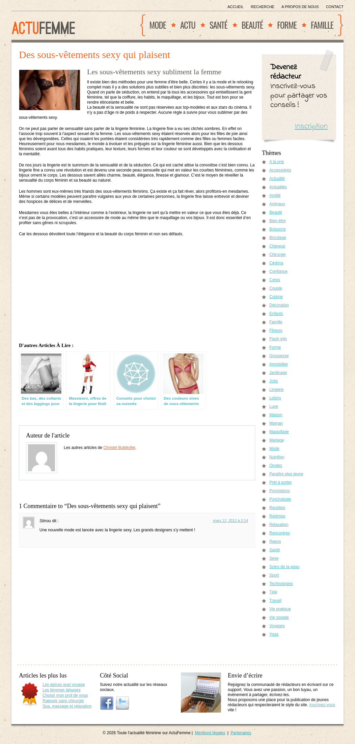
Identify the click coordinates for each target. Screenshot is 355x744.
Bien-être (277, 220)
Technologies (281, 583)
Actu (187, 25)
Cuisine (276, 296)
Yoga (273, 634)
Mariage (276, 440)
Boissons (277, 229)
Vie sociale (279, 617)
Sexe (273, 558)
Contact (335, 7)
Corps (274, 279)
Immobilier (278, 364)
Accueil (235, 7)
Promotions (279, 490)
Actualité (277, 178)
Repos (275, 541)
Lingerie (276, 389)
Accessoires (280, 170)
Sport (274, 575)
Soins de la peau (284, 566)
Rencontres (279, 533)
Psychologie (280, 499)
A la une (276, 161)
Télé (273, 592)
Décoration (279, 305)
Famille (322, 25)
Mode (157, 25)
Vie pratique (280, 609)
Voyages (277, 625)
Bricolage (277, 237)
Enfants (276, 313)
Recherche (262, 7)
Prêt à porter (280, 482)
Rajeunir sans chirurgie (63, 700)
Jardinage (278, 372)
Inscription (311, 126)
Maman (276, 423)
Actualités (278, 187)
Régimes (277, 516)
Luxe (273, 406)
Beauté (252, 25)
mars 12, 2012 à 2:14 (230, 521)
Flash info (278, 339)
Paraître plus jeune (286, 474)
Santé (218, 25)
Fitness (275, 330)
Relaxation (279, 524)
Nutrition (276, 457)
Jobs (273, 381)
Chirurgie (277, 254)
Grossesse (279, 355)
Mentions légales (210, 732)
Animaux (277, 204)
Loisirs (275, 398)
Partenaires (240, 732)
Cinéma (276, 263)
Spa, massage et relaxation (67, 706)
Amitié (274, 195)
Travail (275, 600)
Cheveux (277, 246)
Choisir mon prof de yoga (65, 695)
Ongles (275, 465)
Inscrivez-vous (322, 704)
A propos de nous (300, 7)
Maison (275, 415)
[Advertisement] (137, 290)
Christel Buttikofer (119, 447)
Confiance (278, 271)
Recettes (277, 507)
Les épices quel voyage (64, 684)
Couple (275, 288)
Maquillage (279, 431)
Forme (287, 25)
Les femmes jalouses (62, 690)
